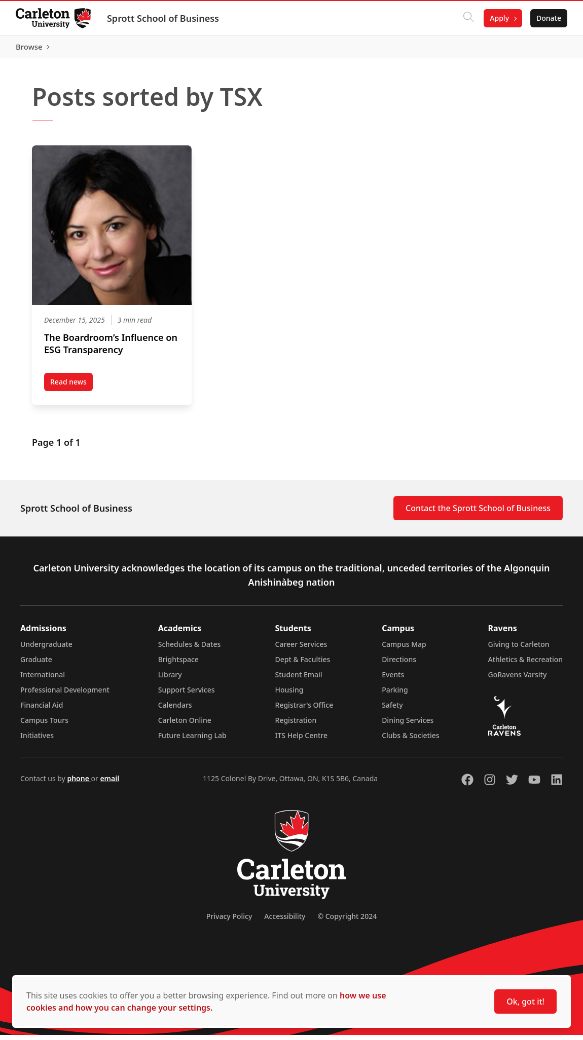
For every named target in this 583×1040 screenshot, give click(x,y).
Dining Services (407, 725)
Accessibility (284, 921)
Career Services (301, 649)
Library (170, 679)
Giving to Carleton (519, 649)
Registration (296, 725)
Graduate (36, 664)
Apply (498, 18)
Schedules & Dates (189, 649)
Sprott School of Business (163, 18)
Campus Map (404, 649)
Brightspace (178, 664)
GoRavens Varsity (517, 679)
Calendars (175, 710)
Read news (71, 388)
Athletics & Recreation (525, 664)
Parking (395, 695)
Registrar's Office (304, 710)
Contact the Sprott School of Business (478, 513)
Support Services (186, 695)
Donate (548, 18)
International (42, 679)
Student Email (298, 679)
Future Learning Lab (192, 740)
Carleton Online (184, 725)
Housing (289, 695)
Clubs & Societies (410, 740)
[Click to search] (468, 18)
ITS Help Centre (301, 740)
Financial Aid (41, 710)
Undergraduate (46, 649)
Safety (392, 710)
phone (79, 783)
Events (393, 679)
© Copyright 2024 (347, 921)
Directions (399, 664)
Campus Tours (44, 725)
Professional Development (65, 695)
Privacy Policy (229, 921)
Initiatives (37, 740)
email (109, 783)
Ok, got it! (525, 1001)
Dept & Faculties (303, 664)
